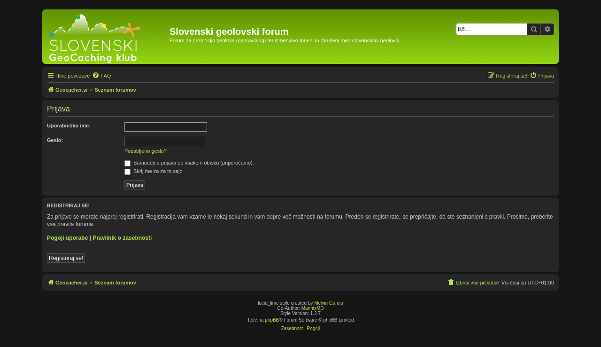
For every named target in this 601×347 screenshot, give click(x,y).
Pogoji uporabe (67, 238)
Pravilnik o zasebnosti (122, 238)
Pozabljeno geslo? (145, 151)
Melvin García (328, 303)
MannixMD (312, 308)
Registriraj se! (66, 258)
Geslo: (55, 140)
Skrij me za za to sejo (153, 171)
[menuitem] (101, 75)
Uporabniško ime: (69, 125)
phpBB (272, 320)
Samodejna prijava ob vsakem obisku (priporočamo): (189, 163)
